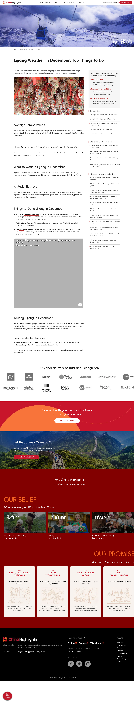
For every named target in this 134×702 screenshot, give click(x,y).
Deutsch (70, 648)
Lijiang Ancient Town (31, 214)
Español (87, 648)
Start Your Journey (126, 2)
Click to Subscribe (26, 457)
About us (120, 642)
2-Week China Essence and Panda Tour (103, 119)
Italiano (96, 648)
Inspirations (68, 2)
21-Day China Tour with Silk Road (101, 129)
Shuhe (21, 229)
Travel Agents (121, 645)
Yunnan (31, 50)
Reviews (119, 648)
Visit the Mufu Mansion (24, 223)
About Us (81, 2)
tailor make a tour (48, 350)
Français (79, 648)
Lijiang (38, 50)
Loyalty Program (122, 653)
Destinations (23, 50)
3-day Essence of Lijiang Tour (27, 343)
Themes (56, 2)
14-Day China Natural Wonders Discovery (103, 115)
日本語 (78, 651)
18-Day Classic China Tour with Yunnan (102, 134)
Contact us (120, 651)
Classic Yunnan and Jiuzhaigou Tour (45, 242)
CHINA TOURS (44, 2)
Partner (119, 656)
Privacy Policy (121, 659)
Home (15, 50)
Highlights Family (76, 638)
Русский (70, 651)
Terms (119, 661)
